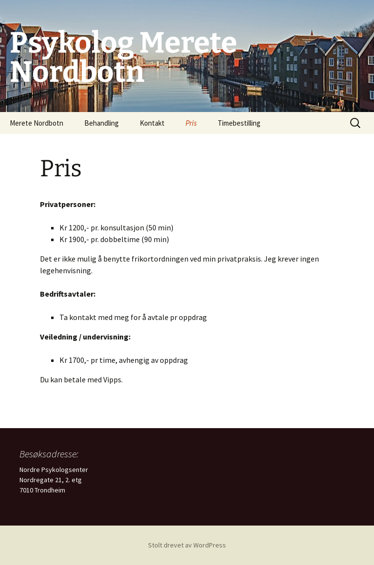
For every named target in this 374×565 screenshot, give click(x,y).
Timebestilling (239, 123)
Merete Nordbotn (36, 123)
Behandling (101, 123)
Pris (191, 123)
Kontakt (152, 123)
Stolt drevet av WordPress (187, 545)
